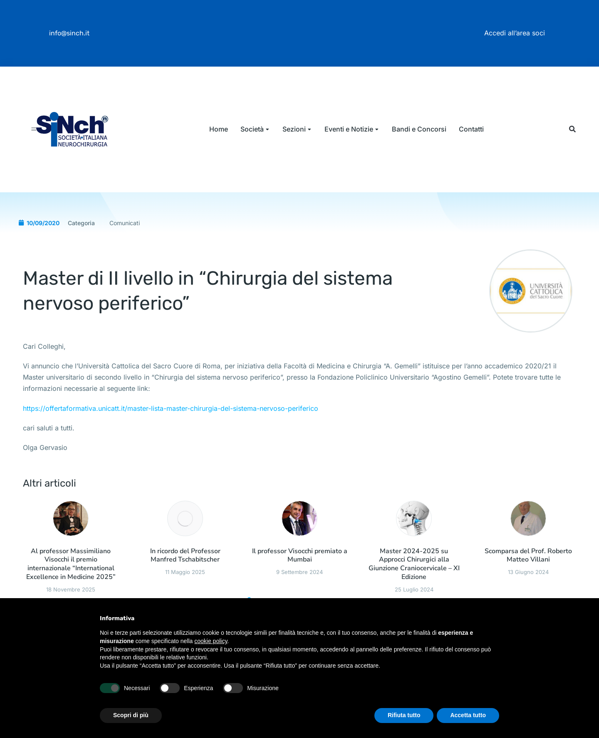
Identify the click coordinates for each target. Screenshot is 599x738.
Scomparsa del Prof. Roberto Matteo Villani (528, 577)
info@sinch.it (69, 33)
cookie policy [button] (210, 641)
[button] (572, 140)
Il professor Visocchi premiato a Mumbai (299, 577)
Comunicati (124, 244)
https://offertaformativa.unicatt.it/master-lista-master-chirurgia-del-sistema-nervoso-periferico (170, 430)
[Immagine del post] (70, 540)
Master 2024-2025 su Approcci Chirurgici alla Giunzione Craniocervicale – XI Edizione (414, 586)
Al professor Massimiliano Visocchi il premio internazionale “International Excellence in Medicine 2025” (71, 586)
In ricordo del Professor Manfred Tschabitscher (185, 577)
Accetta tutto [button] (468, 715)
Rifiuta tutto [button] (404, 715)
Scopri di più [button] (131, 715)
